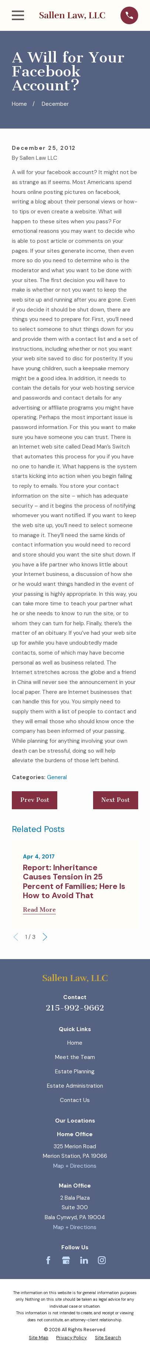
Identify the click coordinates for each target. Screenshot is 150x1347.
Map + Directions (74, 1166)
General (57, 777)
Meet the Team (75, 1057)
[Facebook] (48, 1260)
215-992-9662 (75, 1008)
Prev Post (34, 799)
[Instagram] (102, 1260)
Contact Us (75, 1100)
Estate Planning (75, 1071)
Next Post (115, 799)
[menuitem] (38, 1338)
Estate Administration (75, 1086)
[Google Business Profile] (66, 1260)
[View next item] (45, 937)
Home (74, 1043)
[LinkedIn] (84, 1260)
